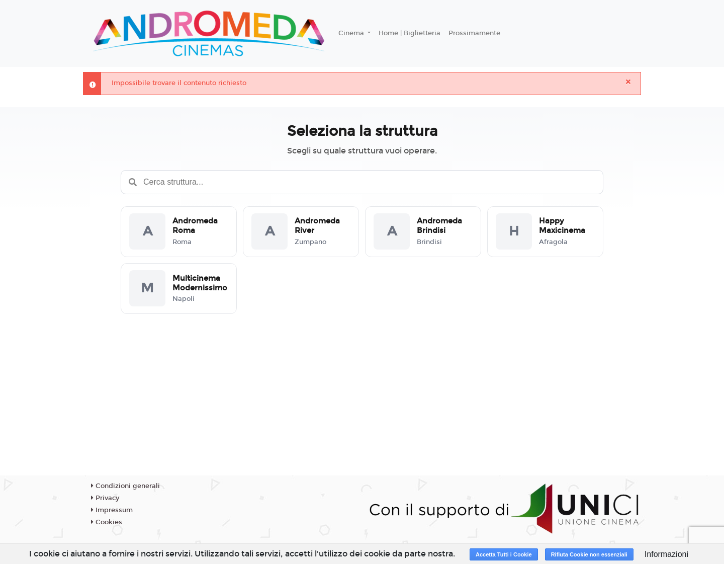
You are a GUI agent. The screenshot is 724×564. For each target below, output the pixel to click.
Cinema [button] (352, 33)
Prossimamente (474, 33)
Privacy (105, 498)
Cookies (106, 522)
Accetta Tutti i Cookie (504, 554)
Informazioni (666, 554)
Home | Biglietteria (409, 33)
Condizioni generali (125, 486)
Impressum (112, 510)
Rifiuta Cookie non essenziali (589, 554)
